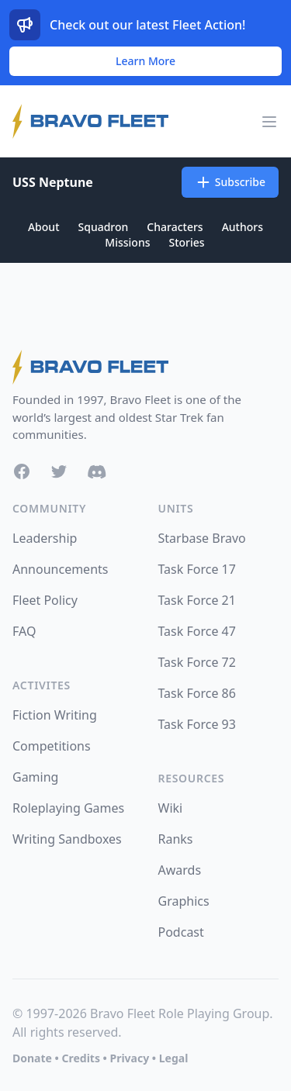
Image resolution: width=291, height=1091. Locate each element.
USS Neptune (52, 182)
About (44, 226)
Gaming (35, 776)
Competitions (51, 745)
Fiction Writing (54, 714)
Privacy (129, 1058)
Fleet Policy (45, 600)
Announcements (60, 569)
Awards (180, 870)
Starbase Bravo (202, 538)
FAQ (24, 631)
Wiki (170, 808)
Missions (127, 242)
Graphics (184, 901)
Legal (174, 1058)
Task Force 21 (197, 600)
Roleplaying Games (68, 808)
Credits (80, 1058)
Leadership (44, 538)
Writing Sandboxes (67, 839)
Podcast (181, 932)
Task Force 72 (197, 662)
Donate (32, 1058)
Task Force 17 (197, 569)
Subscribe (230, 182)
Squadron (103, 226)
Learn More (145, 61)
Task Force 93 (197, 724)
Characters (175, 226)
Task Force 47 (197, 631)
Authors (242, 226)
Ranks (175, 839)
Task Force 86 (197, 693)
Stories (186, 242)
